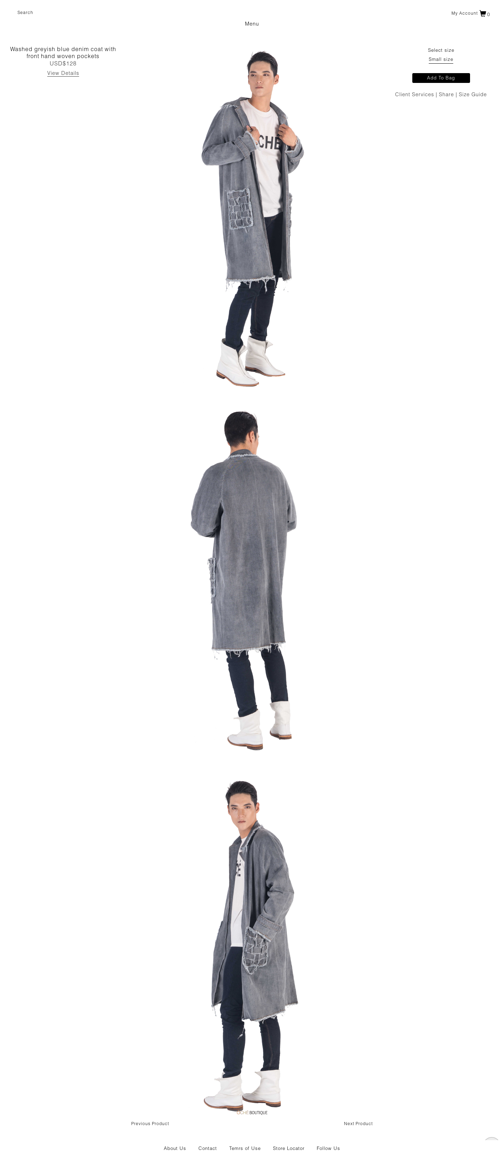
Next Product (358, 1124)
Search (25, 13)
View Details (63, 73)
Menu (252, 24)
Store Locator (288, 1148)
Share (447, 95)
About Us (175, 1148)
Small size (441, 60)
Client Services (415, 95)
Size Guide (473, 95)
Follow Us (328, 1148)
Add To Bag (441, 78)
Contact (207, 1148)
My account (464, 14)
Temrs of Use (245, 1148)
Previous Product (150, 1124)
